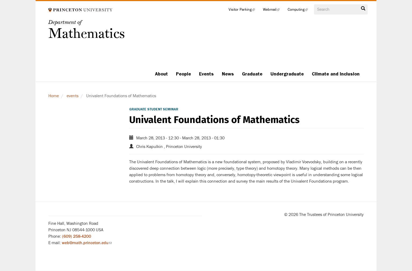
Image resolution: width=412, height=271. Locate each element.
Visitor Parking (244, 10)
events (72, 95)
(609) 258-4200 (76, 236)
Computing (300, 10)
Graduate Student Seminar (153, 109)
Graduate (252, 73)
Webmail (273, 10)
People (183, 73)
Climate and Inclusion (336, 73)
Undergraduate (287, 73)
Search (363, 8)
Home (53, 95)
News (228, 73)
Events (206, 73)
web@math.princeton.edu (87, 243)
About (161, 73)
